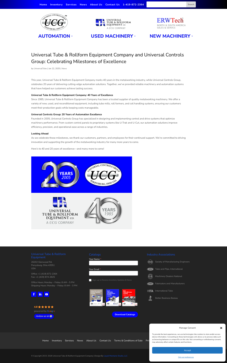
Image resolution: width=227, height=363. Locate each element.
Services (71, 5)
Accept (187, 350)
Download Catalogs (125, 314)
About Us (96, 5)
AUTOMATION (54, 36)
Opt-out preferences (186, 357)
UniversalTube (40, 68)
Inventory (56, 5)
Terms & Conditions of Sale (128, 340)
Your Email (95, 269)
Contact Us (112, 5)
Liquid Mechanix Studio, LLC (115, 356)
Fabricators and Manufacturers (170, 283)
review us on (44, 316)
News (83, 5)
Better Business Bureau (166, 298)
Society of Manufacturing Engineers (172, 261)
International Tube (164, 290)
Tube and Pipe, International (169, 269)
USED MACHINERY (112, 36)
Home (43, 5)
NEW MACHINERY (170, 36)
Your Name (95, 259)
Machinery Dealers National (168, 276)
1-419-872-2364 (133, 5)
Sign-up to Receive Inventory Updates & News (110, 280)
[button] (221, 328)
